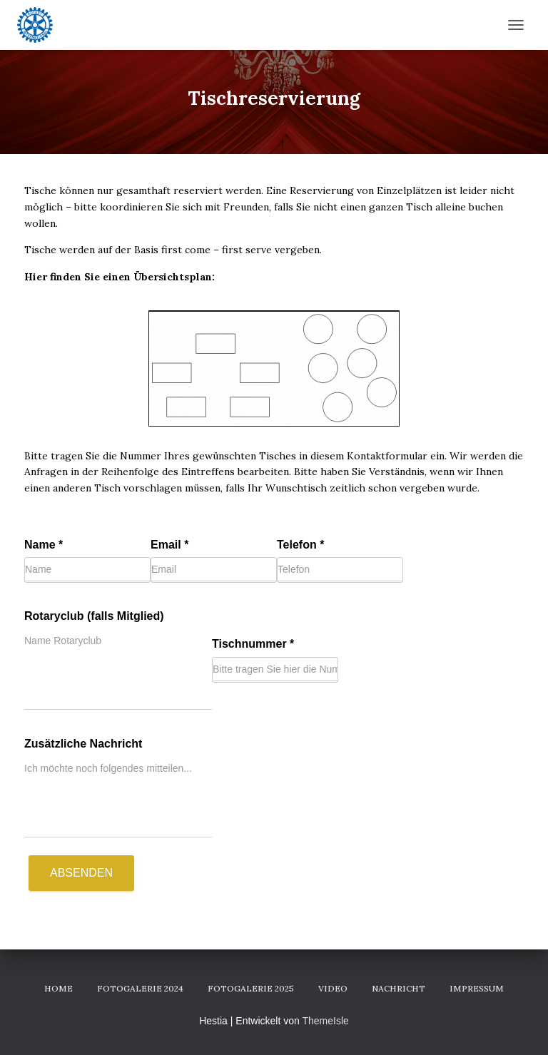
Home (58, 988)
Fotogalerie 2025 (251, 988)
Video (332, 988)
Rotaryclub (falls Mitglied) (94, 616)
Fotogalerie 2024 (140, 988)
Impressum (477, 988)
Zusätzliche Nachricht (83, 744)
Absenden (81, 873)
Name (43, 545)
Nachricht (398, 988)
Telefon (300, 545)
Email (169, 545)
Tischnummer (253, 644)
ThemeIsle (325, 1020)
